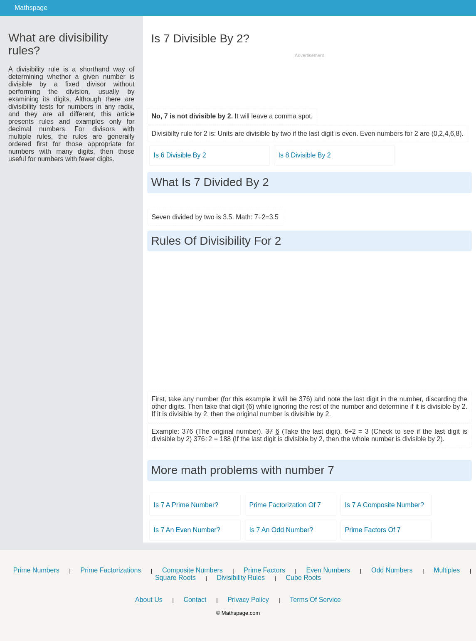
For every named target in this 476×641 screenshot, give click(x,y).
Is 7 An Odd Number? (281, 529)
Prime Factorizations (110, 570)
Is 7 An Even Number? (187, 529)
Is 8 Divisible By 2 (305, 155)
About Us (149, 599)
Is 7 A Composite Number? (384, 504)
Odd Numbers (392, 570)
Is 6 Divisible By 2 (180, 155)
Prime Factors (264, 570)
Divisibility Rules (241, 577)
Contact (194, 599)
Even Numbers (328, 570)
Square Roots (175, 577)
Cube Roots (303, 577)
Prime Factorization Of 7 (285, 504)
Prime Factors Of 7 (373, 529)
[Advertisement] (309, 77)
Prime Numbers (36, 570)
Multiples (447, 570)
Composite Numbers (192, 570)
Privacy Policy (248, 599)
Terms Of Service (315, 599)
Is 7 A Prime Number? (186, 504)
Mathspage (31, 7)
